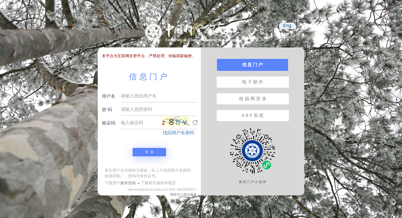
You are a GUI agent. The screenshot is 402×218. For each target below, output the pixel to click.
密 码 (107, 109)
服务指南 (130, 183)
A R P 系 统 (253, 115)
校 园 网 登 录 (252, 98)
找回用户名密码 (178, 133)
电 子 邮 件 (253, 82)
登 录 (149, 152)
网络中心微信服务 (183, 194)
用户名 (108, 96)
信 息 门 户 (252, 64)
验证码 (108, 123)
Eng (287, 26)
